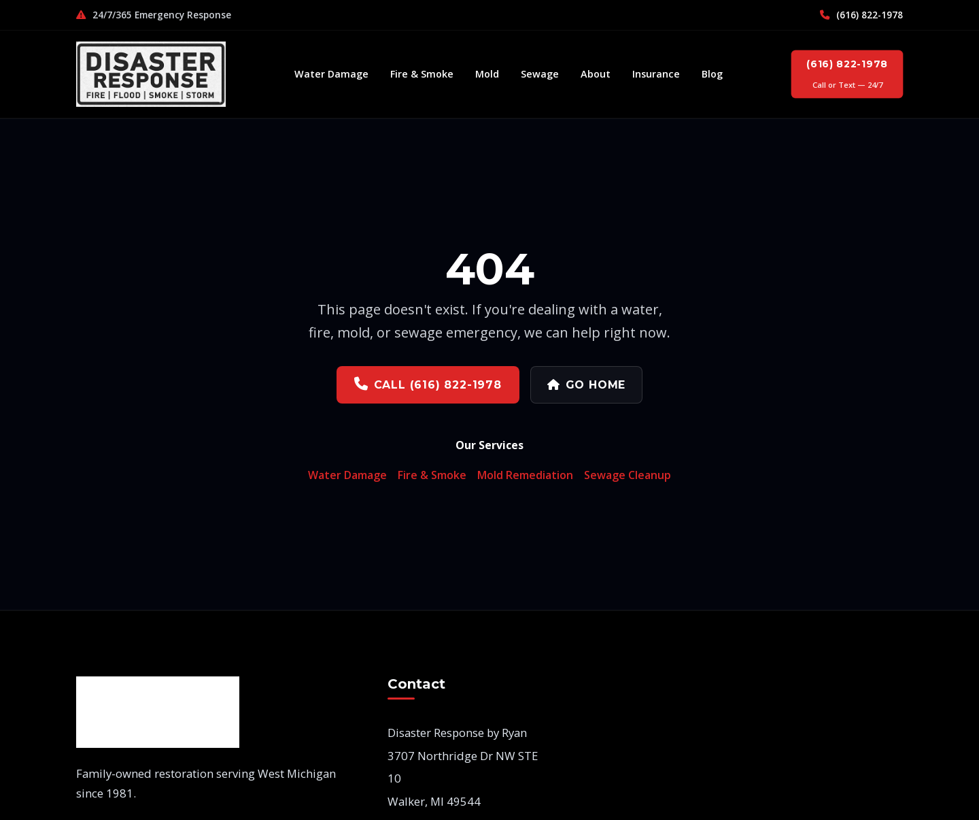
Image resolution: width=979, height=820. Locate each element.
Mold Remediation (525, 474)
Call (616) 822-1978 (428, 383)
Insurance (656, 73)
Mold (487, 73)
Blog (712, 73)
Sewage (540, 73)
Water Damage (331, 73)
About (596, 73)
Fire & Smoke (421, 73)
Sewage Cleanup (627, 474)
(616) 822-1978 (861, 14)
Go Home (586, 384)
